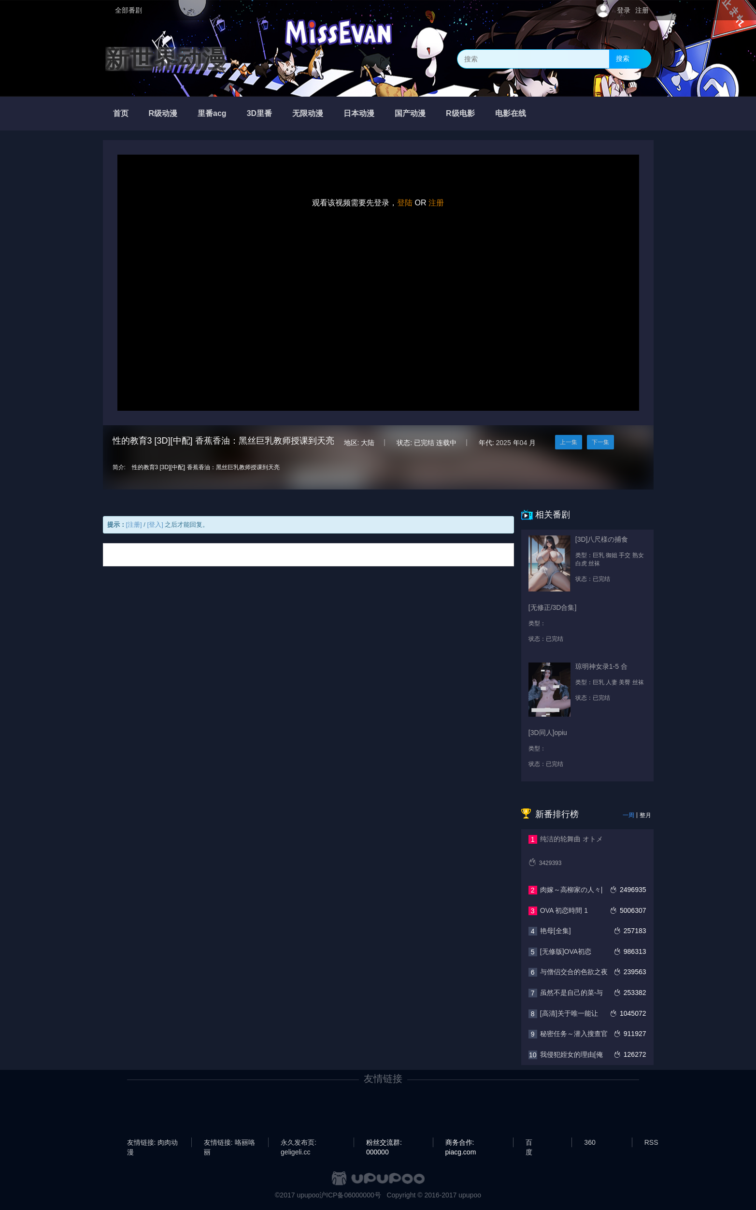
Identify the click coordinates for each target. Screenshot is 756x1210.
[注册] (134, 524)
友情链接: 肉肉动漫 (152, 1142)
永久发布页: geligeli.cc (298, 1142)
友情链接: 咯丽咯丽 (229, 1142)
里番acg (212, 113)
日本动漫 (358, 113)
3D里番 (259, 113)
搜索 (622, 58)
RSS (651, 1142)
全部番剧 (128, 10)
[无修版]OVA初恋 (565, 951)
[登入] (155, 524)
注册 (642, 10)
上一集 (568, 442)
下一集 (600, 442)
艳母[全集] (555, 931)
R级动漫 (163, 113)
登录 (623, 10)
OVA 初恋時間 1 (564, 910)
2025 (503, 442)
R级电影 (460, 113)
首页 (120, 113)
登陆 (405, 203)
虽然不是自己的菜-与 (571, 992)
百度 (529, 1142)
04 (524, 442)
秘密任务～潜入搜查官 (574, 1033)
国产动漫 (410, 113)
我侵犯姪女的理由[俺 (571, 1054)
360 (589, 1142)
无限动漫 (307, 113)
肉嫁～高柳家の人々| (571, 889)
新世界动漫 (165, 58)
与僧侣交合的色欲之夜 (574, 972)
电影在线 (510, 113)
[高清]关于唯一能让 (569, 1013)
